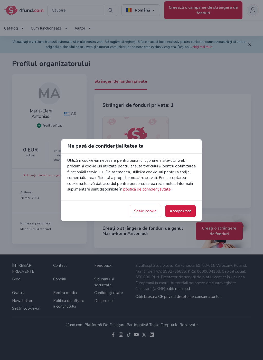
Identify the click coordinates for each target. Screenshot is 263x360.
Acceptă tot (180, 211)
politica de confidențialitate (147, 189)
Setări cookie (145, 211)
